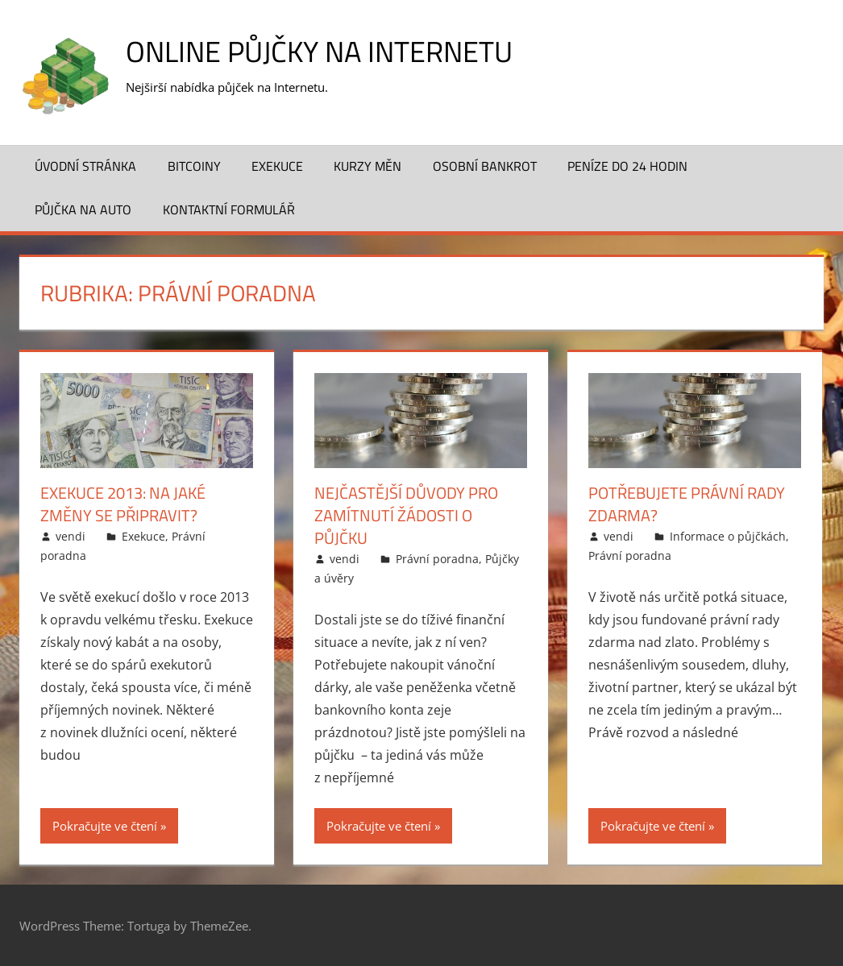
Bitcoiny (194, 166)
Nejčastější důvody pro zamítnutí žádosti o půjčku (406, 515)
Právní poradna (437, 558)
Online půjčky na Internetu (319, 51)
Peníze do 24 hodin (627, 166)
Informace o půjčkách (728, 536)
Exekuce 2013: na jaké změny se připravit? (123, 504)
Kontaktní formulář (229, 209)
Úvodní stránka (85, 166)
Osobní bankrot (485, 166)
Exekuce (277, 166)
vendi (70, 536)
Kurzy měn (367, 166)
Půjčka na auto (83, 209)
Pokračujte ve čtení (104, 826)
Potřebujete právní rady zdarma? (686, 504)
